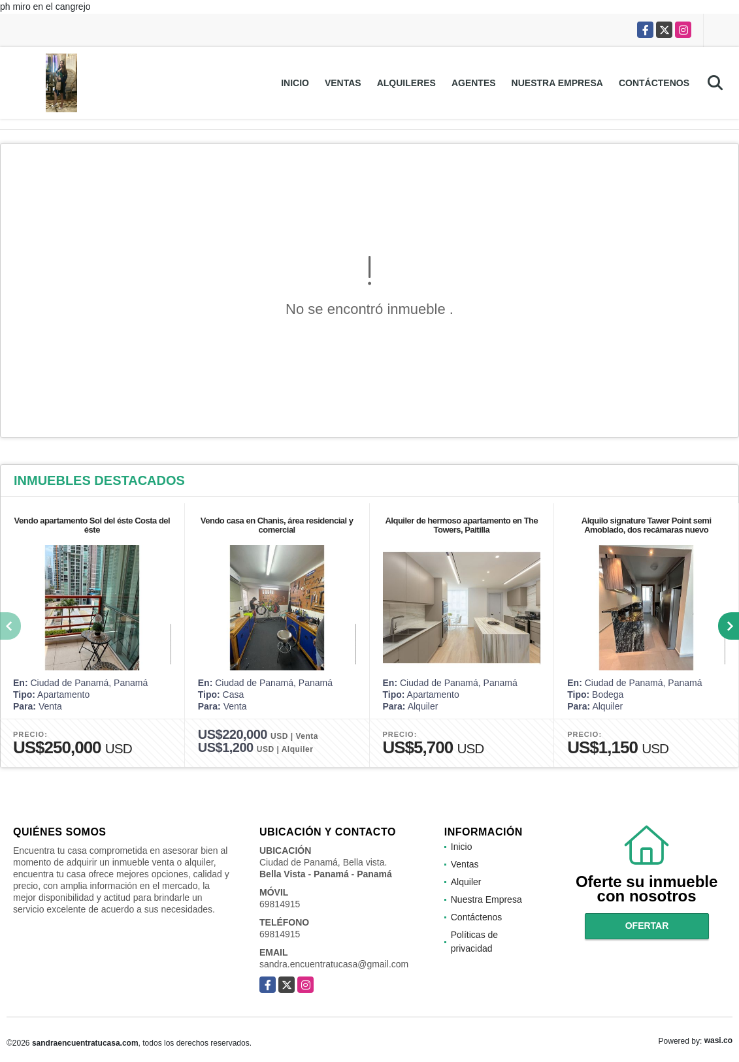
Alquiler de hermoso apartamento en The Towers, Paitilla (461, 525)
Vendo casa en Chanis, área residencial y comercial (277, 525)
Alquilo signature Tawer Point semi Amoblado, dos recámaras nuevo (647, 525)
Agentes (474, 83)
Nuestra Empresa (557, 83)
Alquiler (466, 882)
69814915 (279, 904)
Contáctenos (654, 83)
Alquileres (406, 83)
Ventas (343, 83)
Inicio (295, 83)
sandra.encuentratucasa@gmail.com (333, 964)
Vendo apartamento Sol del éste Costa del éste (92, 525)
